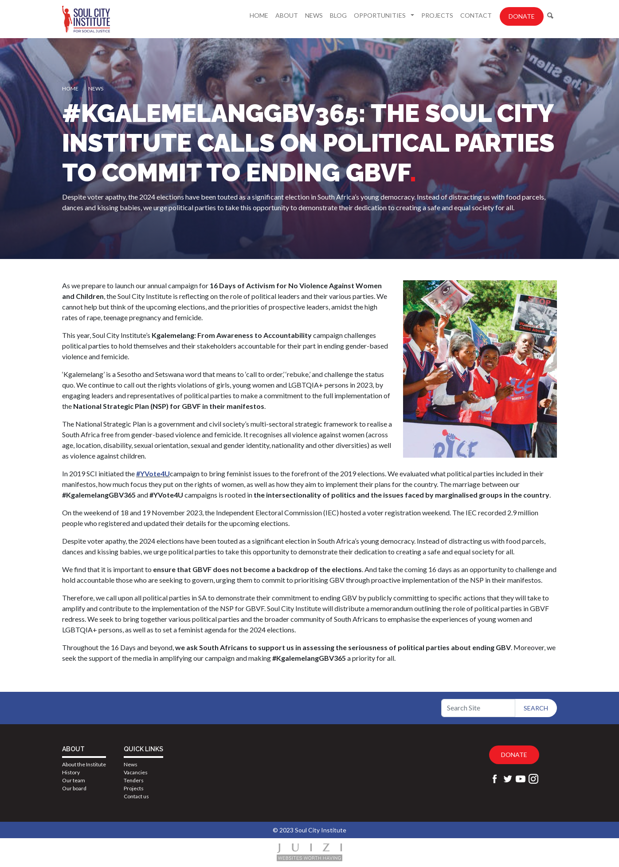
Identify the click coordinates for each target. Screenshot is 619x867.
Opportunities (380, 15)
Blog (338, 15)
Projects (437, 15)
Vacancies (136, 772)
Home (259, 15)
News (314, 15)
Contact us (136, 796)
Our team (73, 780)
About (286, 15)
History (71, 772)
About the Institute (84, 764)
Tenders (134, 780)
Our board (74, 788)
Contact (476, 15)
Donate (522, 16)
